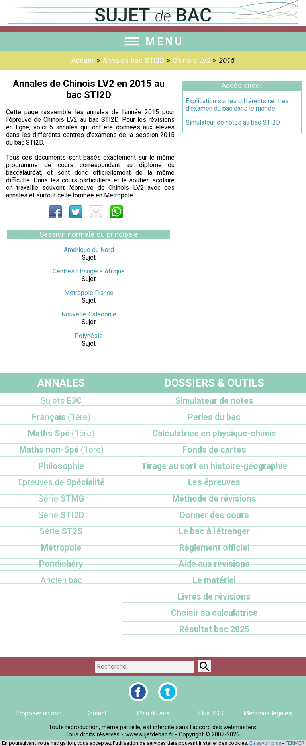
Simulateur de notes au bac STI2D (233, 122)
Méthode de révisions (214, 499)
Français (61, 417)
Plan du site (153, 713)
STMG (61, 499)
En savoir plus (265, 743)
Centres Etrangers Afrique (89, 271)
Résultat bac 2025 (214, 629)
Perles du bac (214, 417)
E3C (61, 401)
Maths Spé (61, 433)
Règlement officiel (214, 548)
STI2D (61, 515)
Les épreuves (214, 482)
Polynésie (89, 336)
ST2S (61, 531)
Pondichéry (61, 564)
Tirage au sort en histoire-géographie (214, 466)
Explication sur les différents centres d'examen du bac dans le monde (237, 104)
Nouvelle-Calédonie (88, 314)
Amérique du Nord (89, 250)
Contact (95, 713)
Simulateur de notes (214, 401)
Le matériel (214, 580)
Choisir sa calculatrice (214, 613)
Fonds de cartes (214, 450)
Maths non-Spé (61, 450)
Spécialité (61, 482)
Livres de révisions (214, 596)
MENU (153, 41)
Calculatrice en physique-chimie (214, 433)
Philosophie (61, 466)
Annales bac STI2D (134, 60)
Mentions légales (267, 713)
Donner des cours (214, 515)
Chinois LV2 (192, 60)
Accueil (83, 60)
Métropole (61, 548)
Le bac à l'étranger (214, 531)
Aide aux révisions (214, 564)
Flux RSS (210, 713)
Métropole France (89, 293)
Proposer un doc (38, 713)
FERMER (294, 743)
